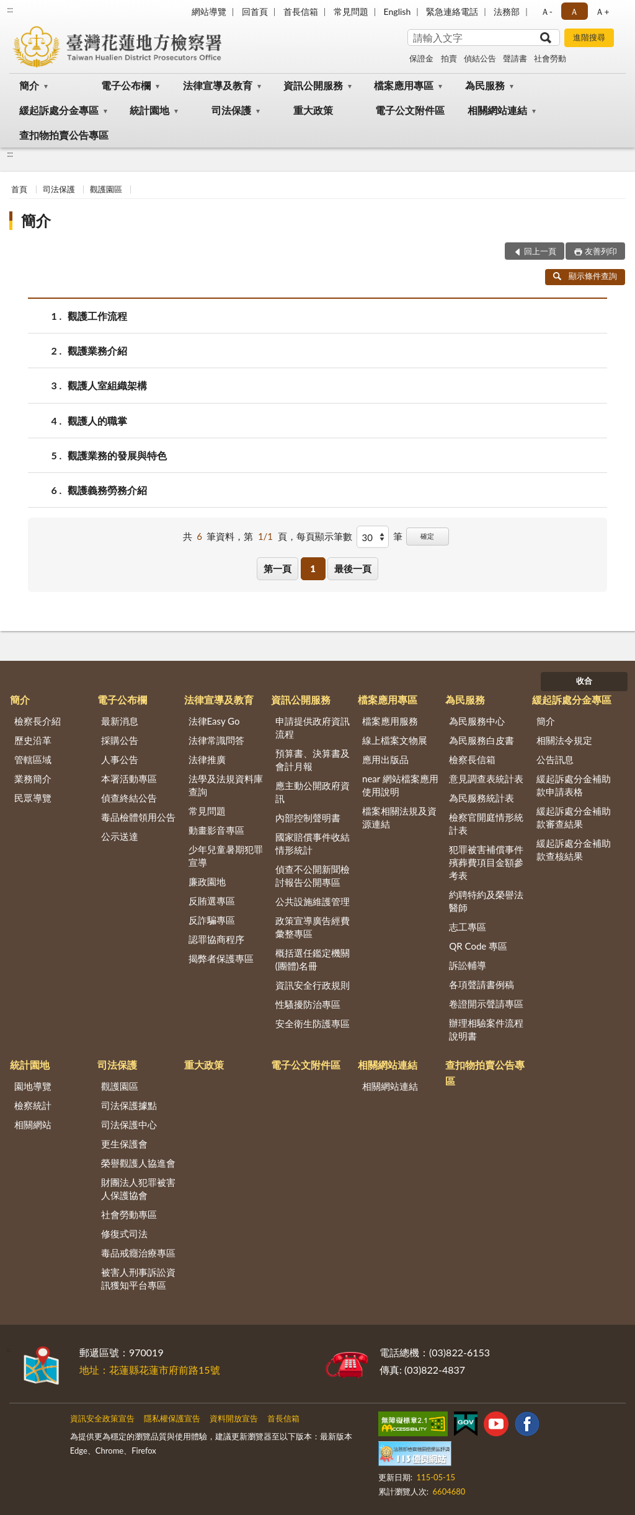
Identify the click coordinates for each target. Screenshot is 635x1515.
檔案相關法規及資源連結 (399, 817)
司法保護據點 (129, 1105)
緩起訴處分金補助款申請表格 (573, 785)
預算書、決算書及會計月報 (312, 760)
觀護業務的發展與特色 (117, 455)
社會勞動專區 (129, 1214)
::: (10, 9)
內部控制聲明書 (307, 817)
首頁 (19, 189)
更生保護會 (124, 1143)
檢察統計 (32, 1105)
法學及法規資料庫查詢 (226, 785)
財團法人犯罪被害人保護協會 (138, 1189)
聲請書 (515, 58)
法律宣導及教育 (217, 85)
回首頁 (255, 11)
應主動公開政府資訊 (312, 792)
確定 (427, 536)
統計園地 (149, 110)
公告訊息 (555, 759)
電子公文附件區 (410, 110)
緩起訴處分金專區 (59, 110)
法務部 (507, 11)
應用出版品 (385, 759)
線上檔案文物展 (394, 740)
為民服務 (485, 85)
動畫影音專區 (216, 830)
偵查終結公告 (129, 797)
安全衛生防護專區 (312, 1023)
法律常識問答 (216, 740)
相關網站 (32, 1124)
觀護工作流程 (97, 316)
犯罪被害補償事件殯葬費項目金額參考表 (486, 862)
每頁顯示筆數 (324, 536)
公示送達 (119, 836)
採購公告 (119, 740)
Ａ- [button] (547, 11)
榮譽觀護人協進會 (138, 1162)
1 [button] (313, 568)
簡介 (29, 85)
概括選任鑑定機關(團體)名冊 (312, 959)
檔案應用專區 (403, 85)
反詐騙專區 (212, 919)
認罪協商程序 (216, 939)
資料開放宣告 (234, 1418)
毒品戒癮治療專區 (138, 1252)
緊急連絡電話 (452, 11)
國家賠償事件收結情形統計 (312, 843)
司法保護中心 (129, 1124)
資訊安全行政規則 (312, 985)
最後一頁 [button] (352, 568)
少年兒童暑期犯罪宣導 (226, 856)
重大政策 (313, 110)
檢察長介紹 (37, 721)
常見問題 (351, 11)
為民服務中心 (477, 721)
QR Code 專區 (478, 946)
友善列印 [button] (601, 251)
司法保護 (231, 110)
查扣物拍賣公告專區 (64, 135)
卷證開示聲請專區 (486, 1003)
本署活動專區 (129, 778)
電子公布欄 (126, 85)
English (397, 11)
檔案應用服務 (390, 721)
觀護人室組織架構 (107, 385)
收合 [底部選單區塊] (584, 681)
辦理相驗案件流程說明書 (486, 1029)
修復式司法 (124, 1233)
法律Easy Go (214, 721)
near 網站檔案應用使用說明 (400, 785)
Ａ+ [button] (602, 11)
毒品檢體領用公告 (138, 817)
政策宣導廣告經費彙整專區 (312, 927)
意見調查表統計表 (486, 778)
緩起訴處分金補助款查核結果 (573, 849)
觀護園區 (106, 189)
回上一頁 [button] (540, 251)
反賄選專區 (212, 900)
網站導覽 (209, 11)
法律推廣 (207, 759)
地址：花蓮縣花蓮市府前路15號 (149, 1370)
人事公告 (119, 759)
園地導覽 (32, 1086)
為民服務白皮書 (481, 740)
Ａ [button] (574, 11)
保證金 (421, 58)
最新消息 (119, 721)
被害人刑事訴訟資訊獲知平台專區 (138, 1278)
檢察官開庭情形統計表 (486, 823)
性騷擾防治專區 (307, 1004)
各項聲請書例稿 (481, 984)
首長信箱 (300, 11)
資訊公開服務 (313, 85)
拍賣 (449, 58)
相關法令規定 (564, 740)
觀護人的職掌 (97, 420)
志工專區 (467, 926)
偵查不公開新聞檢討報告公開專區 (312, 876)
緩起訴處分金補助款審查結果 (573, 817)
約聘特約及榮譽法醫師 (486, 901)
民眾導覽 (32, 797)
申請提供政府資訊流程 (312, 727)
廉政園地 (207, 881)
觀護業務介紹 (97, 350)
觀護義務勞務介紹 (107, 490)
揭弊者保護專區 (221, 958)
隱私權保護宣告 (172, 1418)
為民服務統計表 (481, 797)
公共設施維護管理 (312, 901)
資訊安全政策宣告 (102, 1418)
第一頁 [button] (277, 568)
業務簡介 (32, 778)
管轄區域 (32, 759)
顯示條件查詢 (585, 276)
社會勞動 (550, 58)
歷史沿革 (32, 740)
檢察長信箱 (472, 759)
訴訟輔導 (467, 965)
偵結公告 (480, 58)
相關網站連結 (497, 110)
